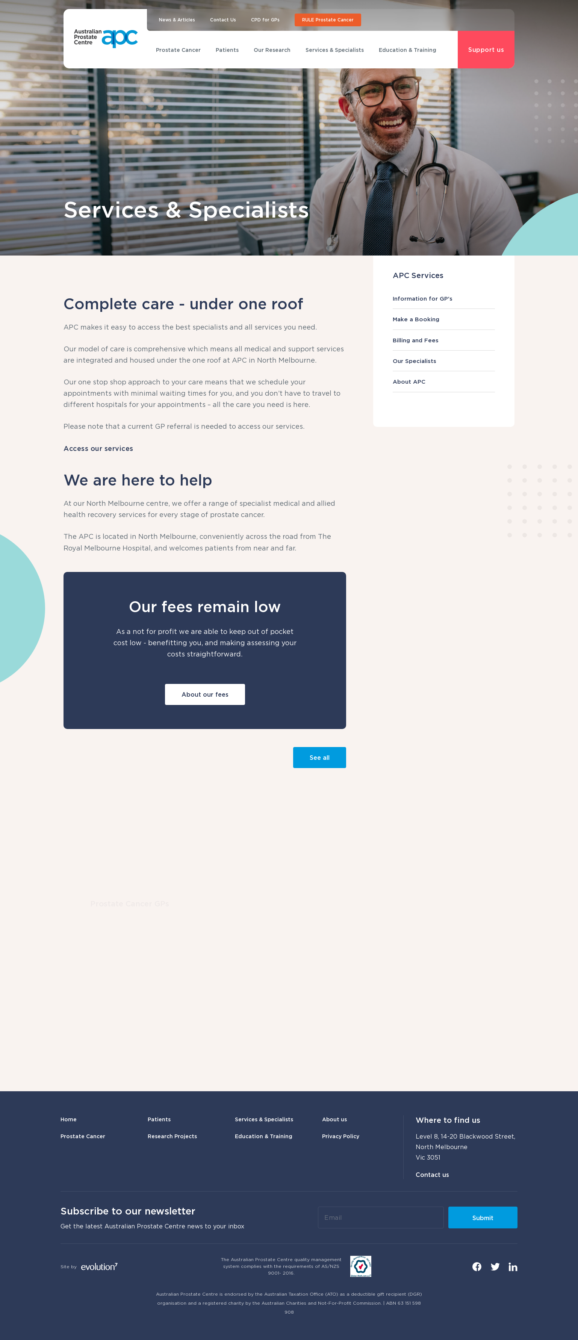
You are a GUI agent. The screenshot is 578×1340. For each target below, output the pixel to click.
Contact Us (223, 19)
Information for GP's (444, 298)
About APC (444, 381)
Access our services (98, 448)
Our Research (272, 50)
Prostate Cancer (178, 50)
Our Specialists (444, 361)
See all (320, 757)
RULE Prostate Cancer (328, 19)
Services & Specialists (335, 50)
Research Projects (172, 1136)
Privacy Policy (340, 1136)
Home (69, 1119)
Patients (227, 50)
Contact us (432, 1174)
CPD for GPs (265, 19)
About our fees (205, 694)
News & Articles (177, 19)
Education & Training (407, 50)
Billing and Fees (444, 340)
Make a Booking (444, 319)
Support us (486, 49)
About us (334, 1119)
